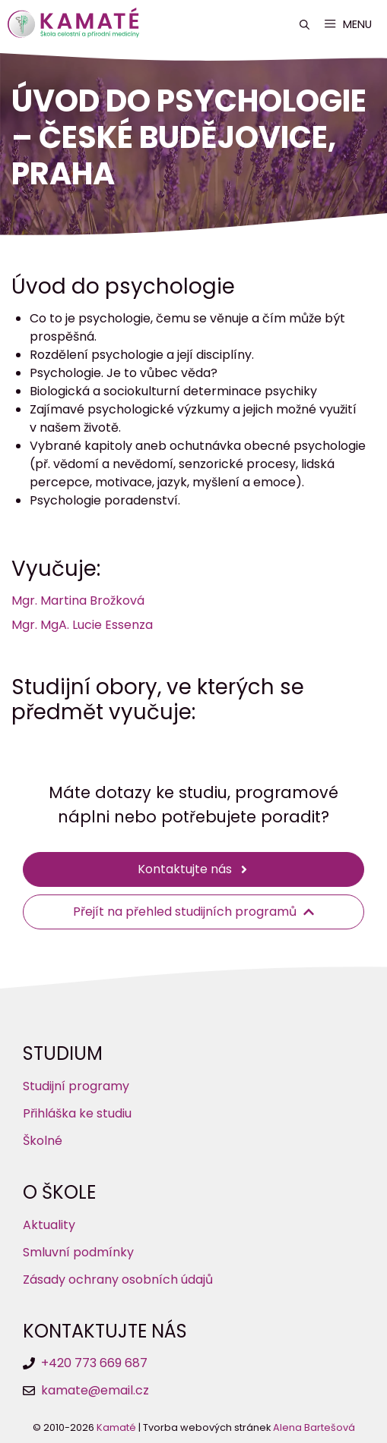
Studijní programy (76, 1086)
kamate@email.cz (95, 1390)
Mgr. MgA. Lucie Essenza (82, 624)
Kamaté (116, 1427)
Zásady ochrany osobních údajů (118, 1279)
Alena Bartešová (314, 1427)
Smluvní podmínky (78, 1252)
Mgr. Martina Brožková (77, 600)
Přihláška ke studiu (77, 1113)
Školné (42, 1140)
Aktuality (49, 1225)
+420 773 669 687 (94, 1363)
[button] (304, 24)
